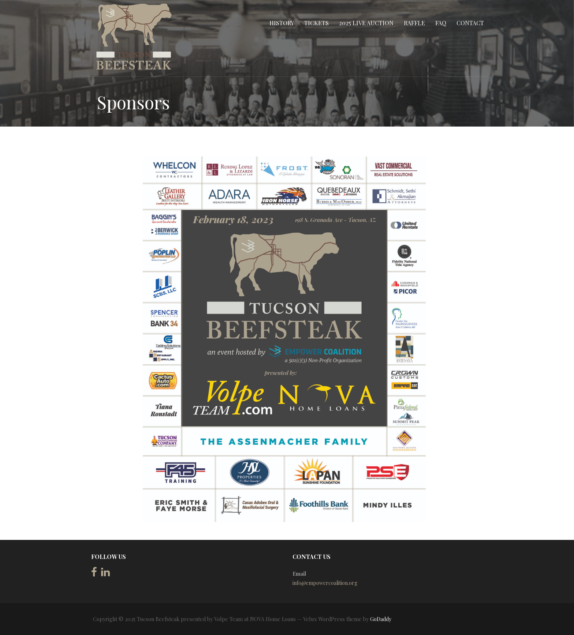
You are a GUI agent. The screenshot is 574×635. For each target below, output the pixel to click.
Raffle (414, 23)
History (281, 23)
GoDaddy (380, 619)
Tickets (316, 23)
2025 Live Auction (366, 23)
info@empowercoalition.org (324, 582)
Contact (470, 23)
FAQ (440, 23)
